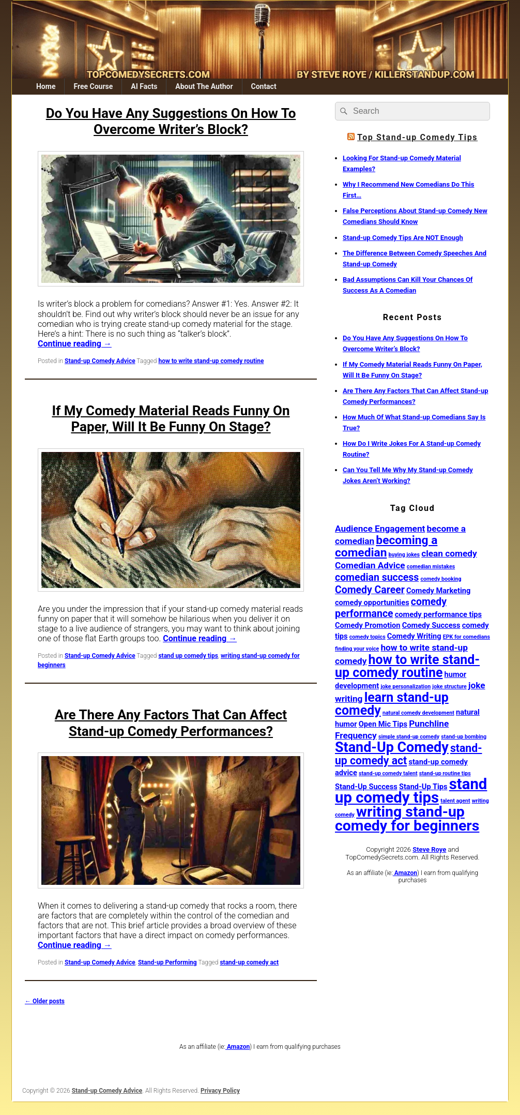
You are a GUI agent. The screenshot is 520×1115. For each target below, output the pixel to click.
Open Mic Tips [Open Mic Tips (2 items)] (383, 724)
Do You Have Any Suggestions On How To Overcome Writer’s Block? (171, 121)
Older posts (45, 1001)
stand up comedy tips (188, 655)
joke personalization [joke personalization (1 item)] (405, 686)
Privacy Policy (220, 1090)
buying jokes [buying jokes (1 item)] (404, 554)
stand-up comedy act (249, 962)
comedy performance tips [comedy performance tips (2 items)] (438, 614)
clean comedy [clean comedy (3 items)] (449, 553)
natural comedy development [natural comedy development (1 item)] (418, 713)
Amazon (405, 873)
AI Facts (144, 86)
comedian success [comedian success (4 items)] (377, 577)
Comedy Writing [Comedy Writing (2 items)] (414, 636)
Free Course (93, 86)
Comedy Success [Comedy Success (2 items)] (431, 625)
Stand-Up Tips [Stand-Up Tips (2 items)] (423, 786)
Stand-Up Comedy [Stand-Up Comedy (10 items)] (392, 747)
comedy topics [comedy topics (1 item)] (367, 637)
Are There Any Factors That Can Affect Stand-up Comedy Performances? (171, 723)
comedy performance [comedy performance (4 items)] (391, 608)
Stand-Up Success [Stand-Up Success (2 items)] (366, 786)
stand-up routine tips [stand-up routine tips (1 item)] (445, 773)
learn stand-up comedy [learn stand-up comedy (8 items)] (392, 704)
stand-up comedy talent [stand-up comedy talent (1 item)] (388, 773)
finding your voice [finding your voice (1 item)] (357, 648)
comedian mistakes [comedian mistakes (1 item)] (431, 566)
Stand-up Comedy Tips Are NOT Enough (403, 238)
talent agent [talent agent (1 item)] (455, 800)
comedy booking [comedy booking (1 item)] (440, 579)
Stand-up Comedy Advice (100, 361)
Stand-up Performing (167, 962)
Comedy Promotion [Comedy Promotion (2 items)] (368, 625)
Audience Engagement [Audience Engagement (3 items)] (380, 528)
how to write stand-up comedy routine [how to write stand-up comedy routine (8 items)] (407, 666)
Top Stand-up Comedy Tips (417, 137)
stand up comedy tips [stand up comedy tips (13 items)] (411, 790)
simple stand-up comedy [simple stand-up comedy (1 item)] (408, 736)
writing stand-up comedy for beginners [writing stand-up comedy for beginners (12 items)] (407, 818)
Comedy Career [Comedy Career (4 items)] (370, 590)
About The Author (204, 86)
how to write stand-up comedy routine (211, 361)
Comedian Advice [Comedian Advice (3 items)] (370, 565)
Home (45, 86)
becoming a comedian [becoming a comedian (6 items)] (386, 546)
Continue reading (75, 344)
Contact (263, 86)
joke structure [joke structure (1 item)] (449, 686)
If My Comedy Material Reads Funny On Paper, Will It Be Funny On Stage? (170, 418)
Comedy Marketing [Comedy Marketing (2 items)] (438, 590)
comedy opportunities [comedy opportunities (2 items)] (372, 602)
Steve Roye (429, 849)
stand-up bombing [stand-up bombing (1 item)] (463, 736)
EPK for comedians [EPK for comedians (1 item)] (466, 637)
